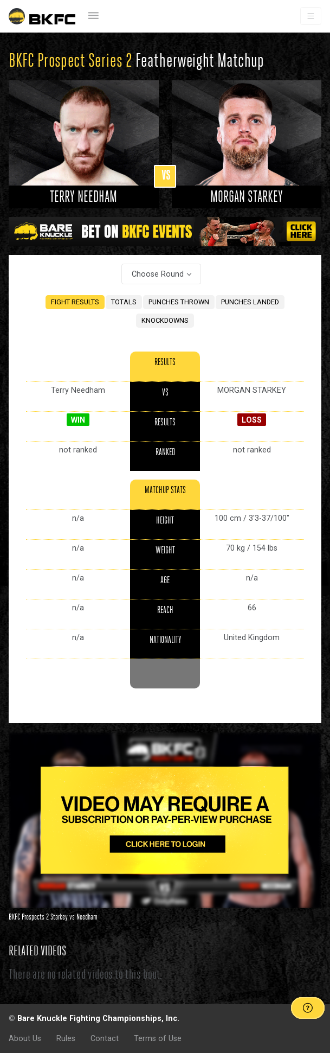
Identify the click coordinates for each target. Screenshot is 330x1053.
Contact (104, 1038)
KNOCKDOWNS (165, 320)
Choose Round (158, 274)
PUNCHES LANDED (250, 302)
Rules (65, 1038)
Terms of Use (158, 1038)
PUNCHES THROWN (178, 302)
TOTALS (124, 302)
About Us (25, 1038)
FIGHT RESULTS (75, 302)
